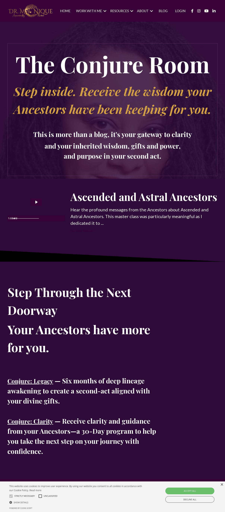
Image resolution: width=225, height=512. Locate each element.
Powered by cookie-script (20, 508)
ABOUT (145, 11)
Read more (35, 490)
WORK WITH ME (90, 11)
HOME (64, 11)
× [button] (221, 484)
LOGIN (180, 11)
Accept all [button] (190, 490)
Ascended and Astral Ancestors (126, 207)
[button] (76, 502)
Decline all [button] (189, 499)
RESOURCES (121, 11)
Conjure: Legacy (32, 401)
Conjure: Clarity (32, 441)
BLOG (163, 11)
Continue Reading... (82, 251)
